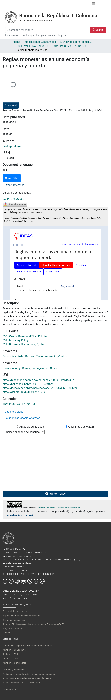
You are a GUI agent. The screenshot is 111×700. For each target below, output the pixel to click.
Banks (26, 368)
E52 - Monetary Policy (15, 340)
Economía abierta (13, 356)
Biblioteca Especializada (14, 620)
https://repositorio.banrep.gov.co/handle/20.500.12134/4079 (39, 380)
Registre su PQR (10, 654)
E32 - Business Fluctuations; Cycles (23, 344)
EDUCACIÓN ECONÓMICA (15, 566)
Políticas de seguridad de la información (21, 682)
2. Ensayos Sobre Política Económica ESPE (76, 41)
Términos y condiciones (14, 669)
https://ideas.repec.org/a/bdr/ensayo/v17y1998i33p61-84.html (40, 388)
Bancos (30, 356)
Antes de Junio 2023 (30, 426)
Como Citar (11, 178)
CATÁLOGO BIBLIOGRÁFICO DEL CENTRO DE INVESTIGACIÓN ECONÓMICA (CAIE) (41, 559)
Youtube (23, 581)
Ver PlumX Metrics (14, 199)
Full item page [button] (55, 493)
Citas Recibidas (14, 411)
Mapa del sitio (9, 689)
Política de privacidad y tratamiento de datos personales (29, 674)
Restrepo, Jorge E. (13, 146)
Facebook (5, 581)
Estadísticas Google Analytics (22, 418)
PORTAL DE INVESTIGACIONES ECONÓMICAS (24, 552)
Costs (53, 368)
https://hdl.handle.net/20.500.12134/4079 (28, 384)
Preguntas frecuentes (13, 628)
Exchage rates (40, 368)
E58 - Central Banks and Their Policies (25, 336)
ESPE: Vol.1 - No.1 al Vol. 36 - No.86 (33, 46)
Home (16, 41)
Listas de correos (11, 658)
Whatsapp (29, 581)
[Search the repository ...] (47, 30)
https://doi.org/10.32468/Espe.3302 (24, 392)
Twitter (11, 581)
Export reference (15, 185)
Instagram (17, 581)
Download (11, 105)
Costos (62, 356)
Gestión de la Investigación (15, 611)
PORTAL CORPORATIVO (14, 549)
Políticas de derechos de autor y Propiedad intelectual (28, 678)
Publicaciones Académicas (40, 41)
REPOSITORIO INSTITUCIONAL (17, 556)
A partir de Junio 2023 (79, 426)
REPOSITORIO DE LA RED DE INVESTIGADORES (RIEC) (28, 574)
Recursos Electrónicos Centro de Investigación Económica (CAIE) (33, 624)
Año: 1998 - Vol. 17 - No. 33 (70, 46)
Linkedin (36, 581)
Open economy (12, 368)
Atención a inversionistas (14, 663)
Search (98, 29)
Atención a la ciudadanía (14, 650)
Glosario (6, 632)
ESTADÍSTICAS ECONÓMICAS (17, 563)
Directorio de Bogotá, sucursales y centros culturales (27, 645)
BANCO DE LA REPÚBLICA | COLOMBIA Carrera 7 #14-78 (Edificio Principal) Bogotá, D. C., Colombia (22, 595)
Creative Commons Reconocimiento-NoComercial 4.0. (60, 508)
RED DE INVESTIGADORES (15, 570)
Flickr (42, 581)
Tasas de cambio (46, 356)
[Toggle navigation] (93, 4)
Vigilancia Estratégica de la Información (21, 615)
